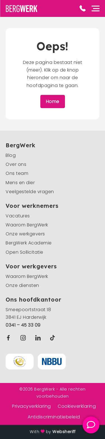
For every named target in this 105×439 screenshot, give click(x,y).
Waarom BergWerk (27, 225)
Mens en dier (20, 182)
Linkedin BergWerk (39, 338)
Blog (11, 155)
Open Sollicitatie (24, 252)
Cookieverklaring (77, 406)
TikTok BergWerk (53, 338)
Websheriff (63, 431)
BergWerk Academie (29, 243)
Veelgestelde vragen (30, 191)
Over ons (16, 164)
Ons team (17, 173)
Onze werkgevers (25, 234)
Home (52, 101)
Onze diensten (22, 285)
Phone (82, 8)
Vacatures (18, 216)
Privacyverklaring (31, 406)
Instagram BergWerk (24, 338)
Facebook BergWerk (9, 338)
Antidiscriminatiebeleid (54, 417)
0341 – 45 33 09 (23, 325)
